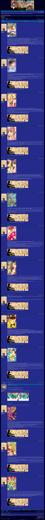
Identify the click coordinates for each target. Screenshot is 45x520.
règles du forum (9, 54)
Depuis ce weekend (9, 389)
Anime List (11, 88)
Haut (1, 124)
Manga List (9, 88)
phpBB (20, 519)
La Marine (4, 17)
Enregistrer (31, 13)
